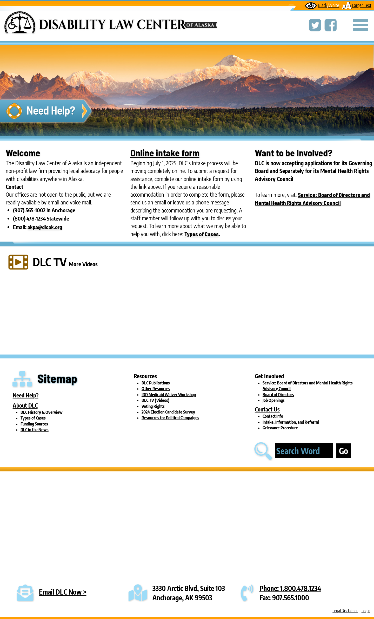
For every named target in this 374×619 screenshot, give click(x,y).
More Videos (83, 264)
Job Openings (274, 400)
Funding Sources (34, 424)
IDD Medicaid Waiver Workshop (169, 394)
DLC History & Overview (42, 412)
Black (322, 5)
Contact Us (267, 409)
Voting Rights (153, 406)
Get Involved (269, 376)
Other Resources (156, 388)
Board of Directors (278, 394)
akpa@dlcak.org (45, 227)
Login (366, 610)
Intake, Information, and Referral (291, 422)
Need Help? (25, 395)
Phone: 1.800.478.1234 (290, 588)
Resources (145, 376)
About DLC (25, 405)
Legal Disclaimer (345, 610)
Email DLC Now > (62, 592)
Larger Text (356, 5)
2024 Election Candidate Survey (168, 412)
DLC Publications (156, 382)
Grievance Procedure (280, 427)
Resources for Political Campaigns (170, 417)
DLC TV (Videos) (155, 400)
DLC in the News (35, 429)
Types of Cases (201, 233)
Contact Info (273, 416)
